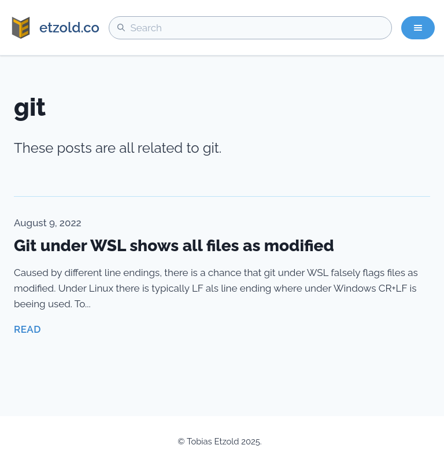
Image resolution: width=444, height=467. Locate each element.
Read (27, 329)
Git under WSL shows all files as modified (174, 245)
